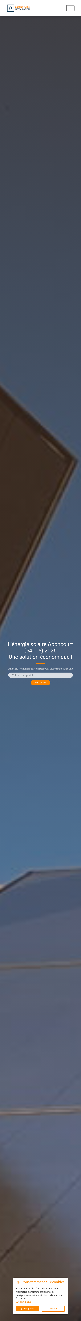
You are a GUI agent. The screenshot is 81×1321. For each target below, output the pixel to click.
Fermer (53, 1308)
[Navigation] (70, 8)
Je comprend (27, 1308)
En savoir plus (23, 1301)
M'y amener (40, 682)
